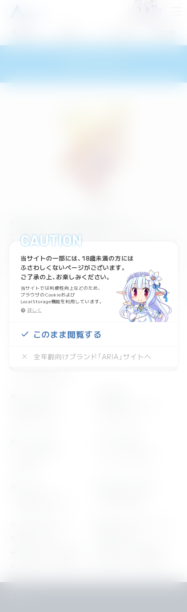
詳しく (34, 310)
